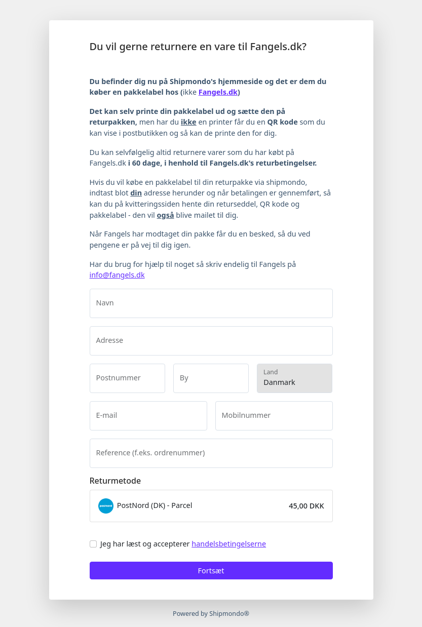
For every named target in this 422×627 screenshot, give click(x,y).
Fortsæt (211, 570)
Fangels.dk (218, 92)
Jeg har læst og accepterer (183, 543)
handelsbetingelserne (228, 543)
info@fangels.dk (117, 275)
